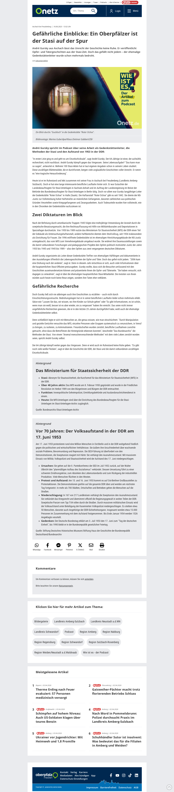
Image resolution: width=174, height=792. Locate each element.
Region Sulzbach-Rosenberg (104, 643)
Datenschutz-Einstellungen (74, 779)
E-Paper (69, 2)
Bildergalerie (41, 622)
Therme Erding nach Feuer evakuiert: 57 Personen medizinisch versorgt (55, 694)
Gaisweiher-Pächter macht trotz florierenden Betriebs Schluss (116, 692)
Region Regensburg (44, 643)
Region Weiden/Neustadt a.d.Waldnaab (55, 653)
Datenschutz (125, 788)
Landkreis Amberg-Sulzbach (69, 622)
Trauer (95, 2)
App (93, 776)
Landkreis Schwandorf (46, 632)
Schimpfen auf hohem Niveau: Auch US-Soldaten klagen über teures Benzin (58, 718)
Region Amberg (88, 632)
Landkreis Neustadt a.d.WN (105, 622)
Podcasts (103, 2)
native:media (57, 788)
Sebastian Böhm (41, 61)
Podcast (69, 632)
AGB (136, 788)
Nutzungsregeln (66, 586)
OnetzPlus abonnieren (129, 2)
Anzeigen (87, 2)
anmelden (89, 580)
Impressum (92, 788)
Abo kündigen (82, 776)
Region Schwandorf (72, 643)
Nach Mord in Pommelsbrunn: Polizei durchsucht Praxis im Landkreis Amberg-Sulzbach (114, 718)
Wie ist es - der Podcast (95, 653)
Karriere (83, 773)
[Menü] (128, 11)
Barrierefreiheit (108, 788)
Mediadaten (66, 776)
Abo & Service (114, 2)
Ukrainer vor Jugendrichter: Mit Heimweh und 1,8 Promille (59, 740)
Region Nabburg (111, 632)
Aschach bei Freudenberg (41, 27)
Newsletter (78, 2)
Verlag (73, 773)
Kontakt (64, 773)
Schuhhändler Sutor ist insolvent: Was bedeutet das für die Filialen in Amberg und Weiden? (117, 742)
